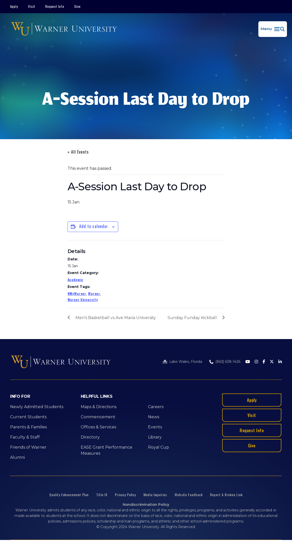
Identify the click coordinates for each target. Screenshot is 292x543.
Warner (94, 293)
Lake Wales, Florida (185, 361)
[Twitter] (272, 362)
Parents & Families (28, 427)
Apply (14, 6)
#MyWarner (77, 293)
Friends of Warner (28, 447)
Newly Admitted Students (36, 406)
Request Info (55, 6)
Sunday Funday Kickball (192, 317)
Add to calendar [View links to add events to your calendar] (93, 226)
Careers (155, 406)
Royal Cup (158, 447)
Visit (31, 6)
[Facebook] (264, 362)
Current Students (28, 416)
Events (155, 427)
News (153, 416)
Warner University (83, 299)
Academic (76, 279)
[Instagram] (256, 362)
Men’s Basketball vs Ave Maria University (115, 317)
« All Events (78, 152)
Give (77, 6)
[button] (272, 29)
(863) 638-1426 (227, 361)
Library (155, 437)
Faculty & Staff (25, 437)
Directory (90, 437)
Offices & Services (98, 427)
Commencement (98, 416)
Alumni (17, 457)
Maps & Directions (98, 406)
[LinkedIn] (280, 362)
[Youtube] (247, 362)
